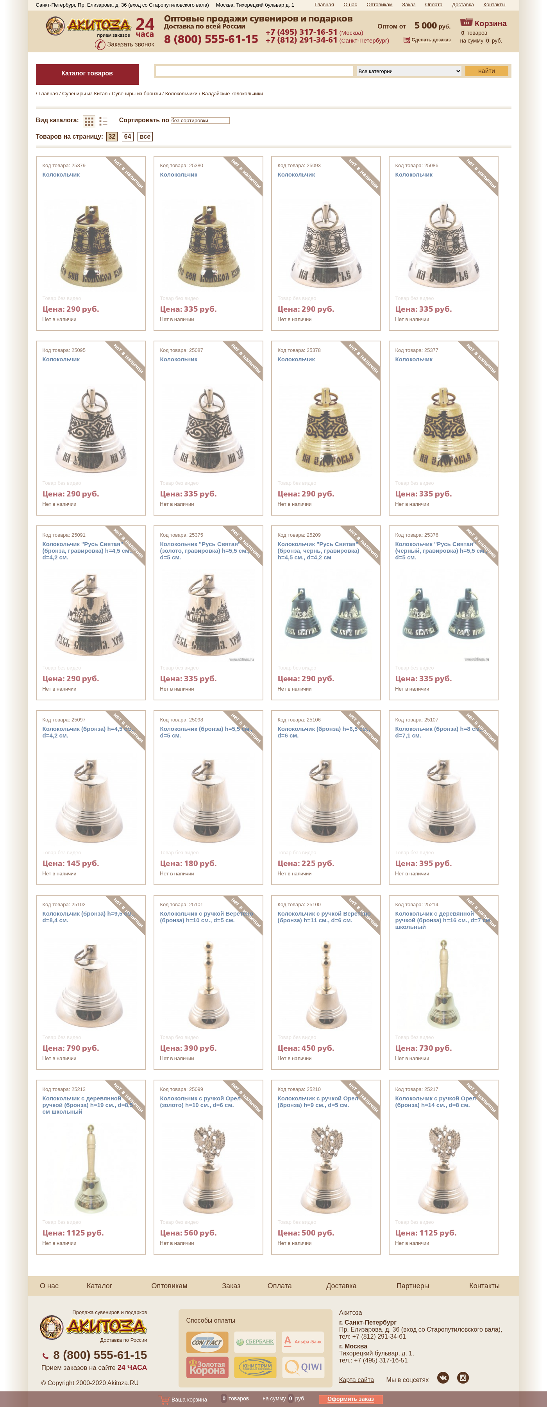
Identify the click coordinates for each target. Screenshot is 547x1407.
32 (112, 136)
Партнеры (413, 1286)
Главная (324, 4)
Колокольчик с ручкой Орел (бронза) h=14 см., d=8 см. (435, 1101)
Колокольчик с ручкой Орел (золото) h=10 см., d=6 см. (200, 1101)
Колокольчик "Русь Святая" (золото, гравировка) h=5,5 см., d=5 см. (205, 551)
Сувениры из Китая (84, 93)
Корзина (491, 23)
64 (127, 136)
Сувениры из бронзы (136, 93)
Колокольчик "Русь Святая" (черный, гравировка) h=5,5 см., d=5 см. (441, 551)
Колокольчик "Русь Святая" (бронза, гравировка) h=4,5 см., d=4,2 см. (88, 551)
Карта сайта (356, 1380)
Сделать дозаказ (431, 40)
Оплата (434, 4)
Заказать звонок (130, 44)
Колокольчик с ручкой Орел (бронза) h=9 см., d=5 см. (318, 1101)
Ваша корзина (182, 1399)
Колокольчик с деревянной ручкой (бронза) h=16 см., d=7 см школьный (442, 920)
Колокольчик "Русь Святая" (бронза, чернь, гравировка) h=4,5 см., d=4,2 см (318, 551)
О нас (350, 4)
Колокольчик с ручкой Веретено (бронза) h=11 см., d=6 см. (324, 916)
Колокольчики (181, 93)
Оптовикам (379, 4)
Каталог (99, 1286)
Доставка (463, 4)
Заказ (408, 4)
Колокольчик (61, 174)
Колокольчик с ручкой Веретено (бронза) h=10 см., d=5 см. (206, 916)
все (145, 136)
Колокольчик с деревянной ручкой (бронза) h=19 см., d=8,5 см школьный (88, 1105)
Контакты (494, 4)
